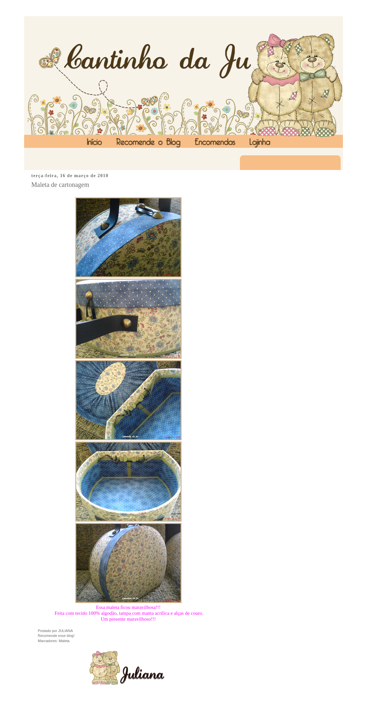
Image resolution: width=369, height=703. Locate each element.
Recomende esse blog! (56, 636)
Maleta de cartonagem (60, 184)
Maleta (64, 641)
